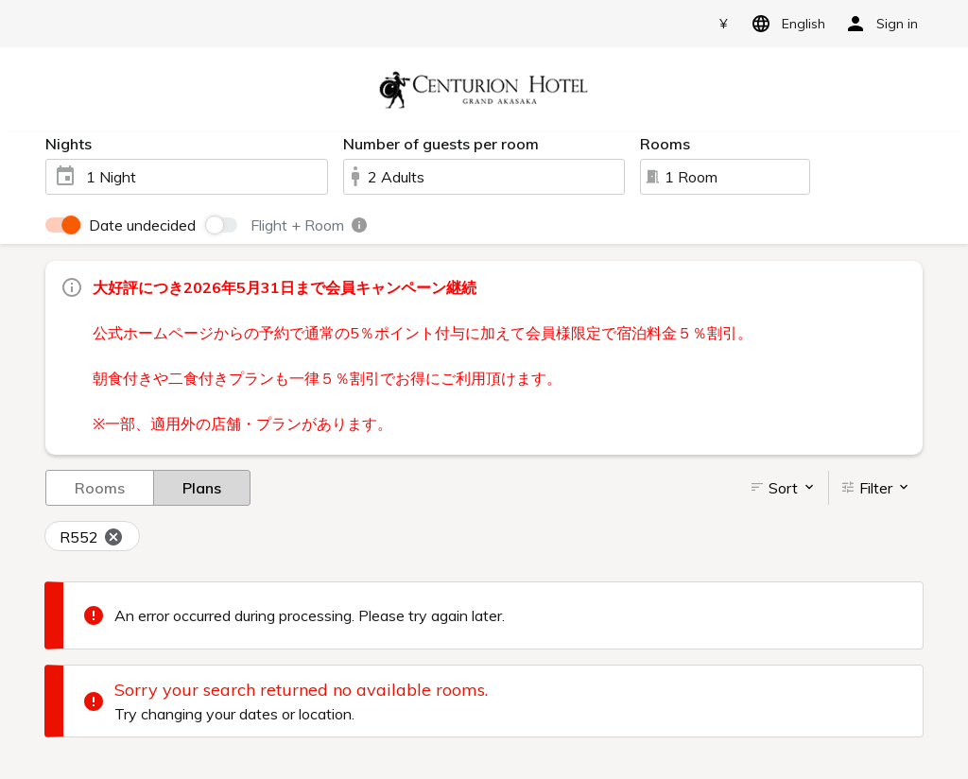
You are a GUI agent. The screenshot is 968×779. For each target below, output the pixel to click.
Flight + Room (310, 225)
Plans (201, 486)
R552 (92, 537)
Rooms (100, 486)
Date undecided (142, 225)
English (785, 24)
